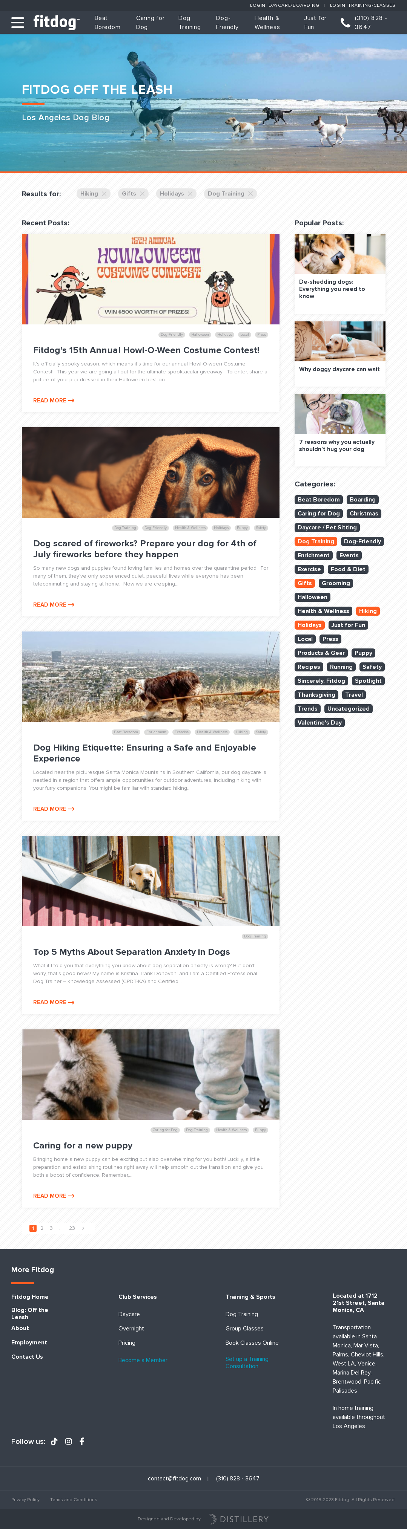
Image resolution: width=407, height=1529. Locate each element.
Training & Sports (250, 1297)
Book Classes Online (252, 1343)
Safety (372, 667)
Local (305, 639)
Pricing (126, 1343)
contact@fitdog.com (174, 1478)
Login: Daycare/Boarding (284, 5)
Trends (308, 709)
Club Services (137, 1297)
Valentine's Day (320, 722)
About (20, 1328)
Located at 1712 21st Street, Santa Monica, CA (358, 1303)
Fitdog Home (30, 1297)
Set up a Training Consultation (247, 1363)
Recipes (309, 667)
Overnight (131, 1328)
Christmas (364, 513)
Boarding (363, 499)
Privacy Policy (25, 1500)
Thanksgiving (316, 695)
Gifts (133, 193)
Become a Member (142, 1360)
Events (349, 555)
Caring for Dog (319, 513)
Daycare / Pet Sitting (327, 527)
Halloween (312, 597)
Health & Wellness (323, 611)
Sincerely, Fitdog (321, 681)
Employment (29, 1342)
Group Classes (245, 1328)
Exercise (309, 569)
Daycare (129, 1314)
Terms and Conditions (73, 1500)
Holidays (176, 193)
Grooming (336, 583)
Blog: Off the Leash (29, 1314)
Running (341, 667)
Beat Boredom (319, 499)
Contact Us (27, 1357)
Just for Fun (348, 625)
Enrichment (314, 555)
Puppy (363, 653)
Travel (354, 695)
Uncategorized (348, 709)
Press (330, 639)
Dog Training (230, 193)
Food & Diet (348, 569)
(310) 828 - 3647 (371, 22)
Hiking (93, 193)
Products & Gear (321, 653)
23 (72, 1228)
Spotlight (368, 681)
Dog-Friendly (362, 541)
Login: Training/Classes (363, 5)
